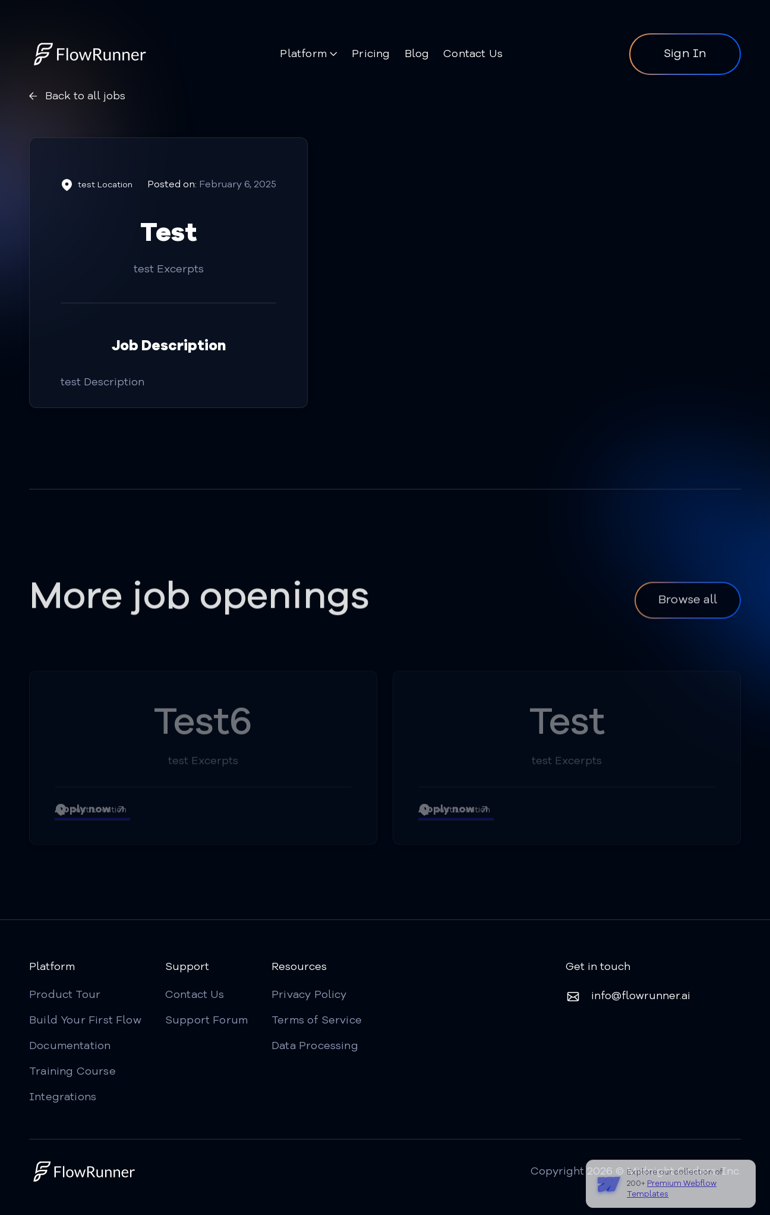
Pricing (371, 54)
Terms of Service (317, 1020)
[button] (308, 55)
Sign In (685, 54)
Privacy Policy (309, 995)
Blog (417, 54)
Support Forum (206, 1020)
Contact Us (473, 54)
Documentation (70, 1046)
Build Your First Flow (85, 1020)
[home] (91, 54)
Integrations (62, 1097)
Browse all (687, 603)
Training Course (72, 1071)
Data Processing (315, 1046)
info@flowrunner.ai (640, 996)
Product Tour (64, 995)
